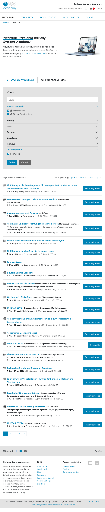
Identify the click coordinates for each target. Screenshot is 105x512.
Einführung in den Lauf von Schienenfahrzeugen (31, 251)
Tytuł (72, 177)
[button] (16, 450)
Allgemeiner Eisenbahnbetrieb (22, 332)
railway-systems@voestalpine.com (47, 504)
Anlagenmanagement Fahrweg (23, 213)
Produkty (67, 469)
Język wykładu (14, 149)
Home (6, 22)
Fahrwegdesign (14, 262)
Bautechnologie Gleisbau (20, 272)
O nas (89, 17)
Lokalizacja (93, 177)
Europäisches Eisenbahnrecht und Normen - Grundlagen (35, 240)
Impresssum (69, 504)
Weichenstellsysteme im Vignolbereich (26, 406)
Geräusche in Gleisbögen (20, 297)
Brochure (41, 484)
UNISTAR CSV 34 (15, 343)
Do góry (97, 451)
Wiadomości (71, 17)
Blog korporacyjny (71, 472)
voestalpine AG (69, 466)
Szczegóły (95, 345)
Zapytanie (12, 137)
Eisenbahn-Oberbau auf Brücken (24, 354)
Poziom (10, 132)
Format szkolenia (15, 106)
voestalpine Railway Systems (69, 8)
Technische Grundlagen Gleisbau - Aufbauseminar (32, 199)
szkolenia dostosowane (33, 53)
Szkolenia (8, 17)
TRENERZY (27, 17)
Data (9, 126)
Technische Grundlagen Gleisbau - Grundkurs (29, 368)
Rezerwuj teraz (92, 188)
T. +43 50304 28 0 (91, 501)
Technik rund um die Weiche (21, 283)
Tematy (10, 120)
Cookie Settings (44, 481)
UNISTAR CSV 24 (15, 308)
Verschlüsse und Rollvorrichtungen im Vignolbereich (33, 223)
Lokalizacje (48, 17)
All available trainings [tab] (20, 80)
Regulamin (41, 475)
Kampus (11, 143)
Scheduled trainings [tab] (53, 80)
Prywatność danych (45, 478)
